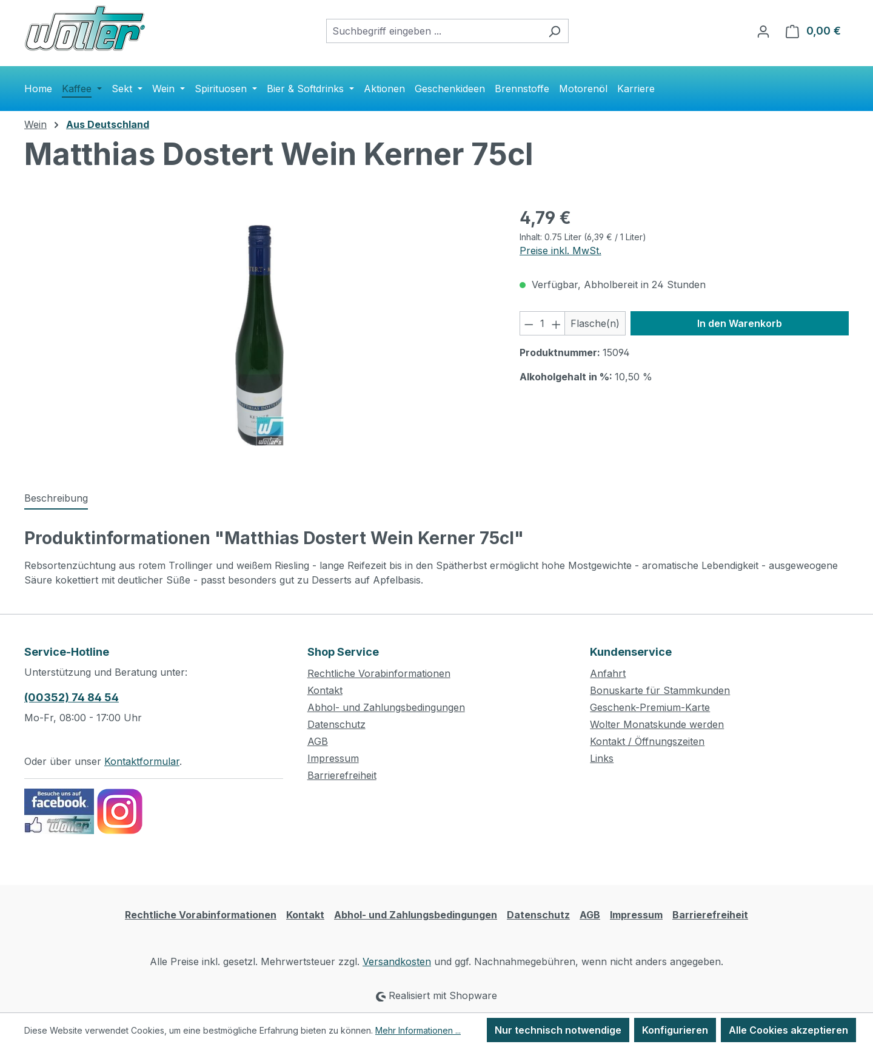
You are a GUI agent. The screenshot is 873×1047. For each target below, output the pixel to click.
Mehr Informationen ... (418, 1030)
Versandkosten (397, 961)
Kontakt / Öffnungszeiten (647, 741)
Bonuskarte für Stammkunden (660, 690)
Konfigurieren (675, 1030)
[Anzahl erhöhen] (556, 323)
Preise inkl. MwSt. (560, 250)
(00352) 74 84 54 (71, 697)
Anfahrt (608, 673)
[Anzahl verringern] (529, 323)
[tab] (56, 499)
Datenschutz (336, 724)
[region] (259, 335)
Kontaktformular (141, 761)
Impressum (333, 758)
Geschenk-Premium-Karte (650, 707)
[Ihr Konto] (763, 31)
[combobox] (433, 31)
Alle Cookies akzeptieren (788, 1030)
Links (602, 758)
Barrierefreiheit (341, 775)
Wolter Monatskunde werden (657, 724)
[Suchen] (554, 31)
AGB (317, 741)
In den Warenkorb (739, 323)
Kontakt (325, 690)
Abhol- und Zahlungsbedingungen (386, 707)
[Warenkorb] (813, 31)
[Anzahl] (542, 323)
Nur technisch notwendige (558, 1030)
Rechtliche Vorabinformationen (378, 673)
